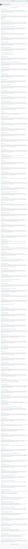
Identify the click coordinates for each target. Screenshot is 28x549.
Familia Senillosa (3, 427)
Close (27, 0)
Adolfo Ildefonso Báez (4, 389)
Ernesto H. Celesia (3, 495)
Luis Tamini (2, 234)
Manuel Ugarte (3, 469)
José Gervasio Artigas (4, 56)
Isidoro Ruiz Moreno (4, 318)
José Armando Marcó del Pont (5, 294)
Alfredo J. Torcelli (3, 334)
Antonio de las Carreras (4, 312)
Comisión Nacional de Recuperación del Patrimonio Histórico (10, 279)
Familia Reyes (3, 484)
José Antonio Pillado (4, 307)
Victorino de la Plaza (4, 345)
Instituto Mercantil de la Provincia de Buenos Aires (9, 191)
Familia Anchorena (4, 90)
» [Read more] (12, 50)
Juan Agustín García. (4, 263)
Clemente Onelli (3, 433)
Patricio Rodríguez (4, 154)
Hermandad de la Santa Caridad (6, 47)
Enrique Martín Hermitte (5, 522)
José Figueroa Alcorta (4, 356)
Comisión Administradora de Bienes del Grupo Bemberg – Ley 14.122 (11, 538)
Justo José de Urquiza (4, 197)
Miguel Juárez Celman (4, 268)
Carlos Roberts (3, 36)
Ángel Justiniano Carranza (5, 246)
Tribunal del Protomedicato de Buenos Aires (8, 26)
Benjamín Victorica (4, 400)
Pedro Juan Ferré (3, 160)
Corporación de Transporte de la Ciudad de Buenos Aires (9, 453)
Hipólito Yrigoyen (3, 378)
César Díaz (2, 121)
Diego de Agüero (3, 31)
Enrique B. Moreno (4, 464)
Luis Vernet (2, 166)
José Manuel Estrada (4, 127)
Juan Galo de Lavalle (4, 132)
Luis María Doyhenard (4, 283)
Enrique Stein (3, 298)
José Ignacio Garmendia (4, 362)
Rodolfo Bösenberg (4, 239)
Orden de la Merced (4, 79)
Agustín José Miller (4, 95)
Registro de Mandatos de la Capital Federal (7, 501)
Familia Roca (3, 438)
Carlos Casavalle (3, 257)
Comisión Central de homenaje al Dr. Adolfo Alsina (9, 288)
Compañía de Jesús (4, 14)
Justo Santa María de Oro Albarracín (6, 52)
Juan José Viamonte (4, 106)
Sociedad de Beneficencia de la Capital (7, 511)
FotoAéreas (2, 423)
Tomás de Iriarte (3, 323)
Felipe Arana (3, 111)
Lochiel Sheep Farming (4, 533)
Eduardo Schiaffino (4, 384)
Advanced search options (14, 7)
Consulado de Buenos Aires (5, 67)
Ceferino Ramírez (3, 202)
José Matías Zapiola (4, 171)
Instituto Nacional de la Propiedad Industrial (8, 480)
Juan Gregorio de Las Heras (5, 212)
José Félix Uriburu (3, 417)
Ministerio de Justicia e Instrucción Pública (7, 304)
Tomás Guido (3, 143)
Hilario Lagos (3, 207)
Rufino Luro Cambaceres (5, 367)
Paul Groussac (3, 351)
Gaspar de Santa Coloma (5, 116)
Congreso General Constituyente (6, 84)
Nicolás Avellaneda (4, 339)
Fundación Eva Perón (4, 517)
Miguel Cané (3, 458)
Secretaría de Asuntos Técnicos (6, 489)
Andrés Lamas (3, 223)
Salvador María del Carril (4, 186)
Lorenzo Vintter (3, 412)
